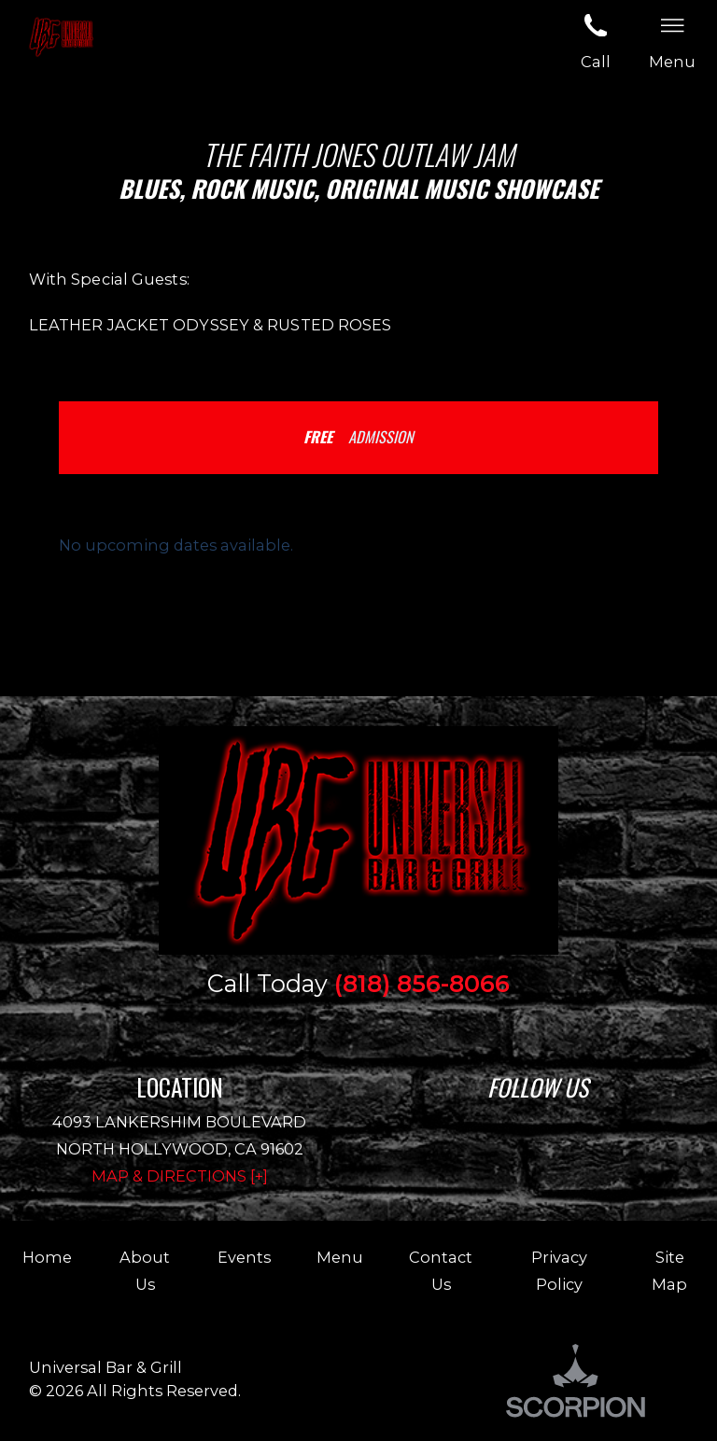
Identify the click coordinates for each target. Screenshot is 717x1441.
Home (47, 1257)
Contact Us (440, 1271)
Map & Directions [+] (179, 1176)
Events (244, 1257)
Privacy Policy (559, 1271)
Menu (339, 1257)
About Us (145, 1271)
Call (596, 39)
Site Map (669, 1271)
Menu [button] (672, 39)
